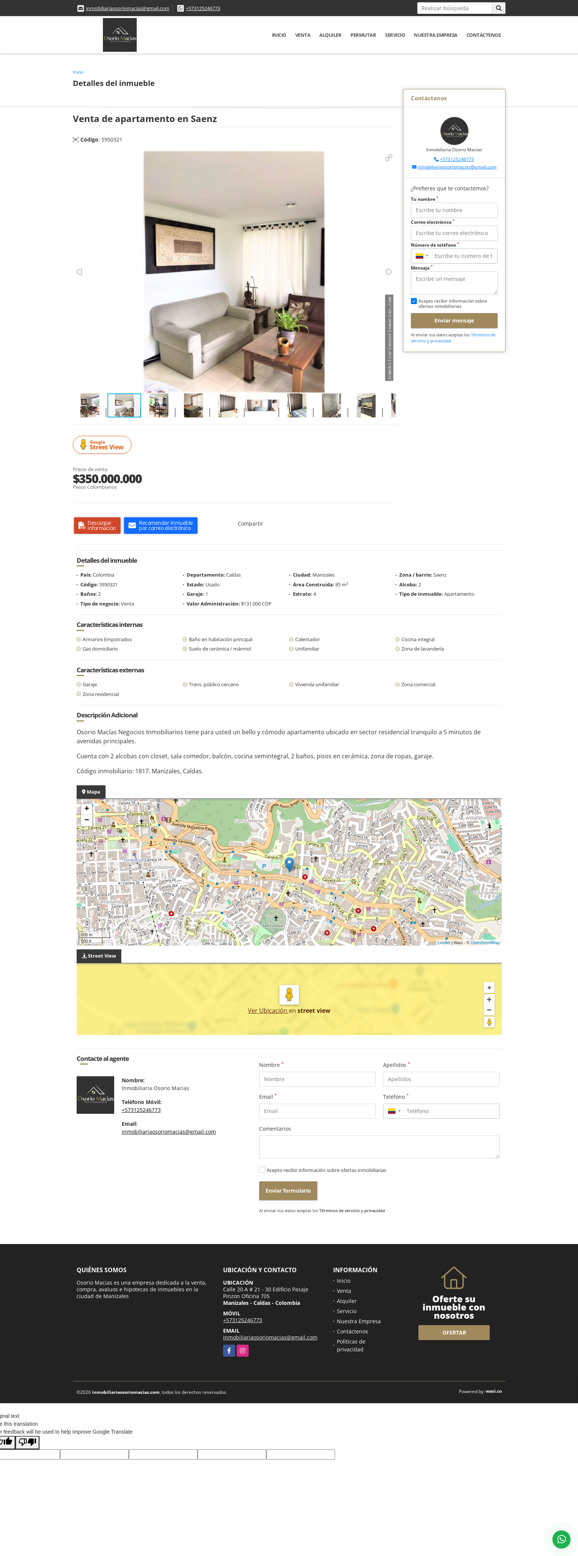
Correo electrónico (432, 222)
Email (268, 1096)
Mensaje (422, 268)
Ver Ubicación (268, 1010)
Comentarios (275, 1128)
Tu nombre (424, 199)
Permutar (363, 35)
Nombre (271, 1064)
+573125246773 (203, 8)
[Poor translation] (27, 1442)
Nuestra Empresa (435, 35)
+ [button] (86, 809)
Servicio (395, 35)
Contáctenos (483, 35)
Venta (303, 35)
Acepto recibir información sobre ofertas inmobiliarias (326, 1170)
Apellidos (396, 1064)
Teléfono (396, 1096)
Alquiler (330, 35)
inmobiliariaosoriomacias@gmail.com (127, 8)
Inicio (279, 35)
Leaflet (444, 942)
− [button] (86, 820)
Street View (103, 445)
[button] (389, 158)
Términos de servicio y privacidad (352, 1210)
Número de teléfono (435, 245)
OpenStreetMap (485, 942)
